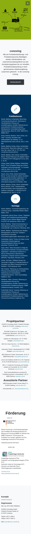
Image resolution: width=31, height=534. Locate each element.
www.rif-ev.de (19, 369)
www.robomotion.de (18, 351)
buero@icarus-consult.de (11, 521)
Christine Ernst (5, 471)
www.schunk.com (20, 335)
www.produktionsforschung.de (10, 473)
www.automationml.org (21, 388)
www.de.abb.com (21, 385)
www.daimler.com (18, 340)
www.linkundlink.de (23, 362)
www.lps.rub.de (20, 376)
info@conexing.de (6, 499)
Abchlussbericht (15, 82)
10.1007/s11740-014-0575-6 (9, 152)
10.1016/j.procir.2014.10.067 (9, 171)
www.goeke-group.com (21, 356)
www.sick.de (15, 346)
